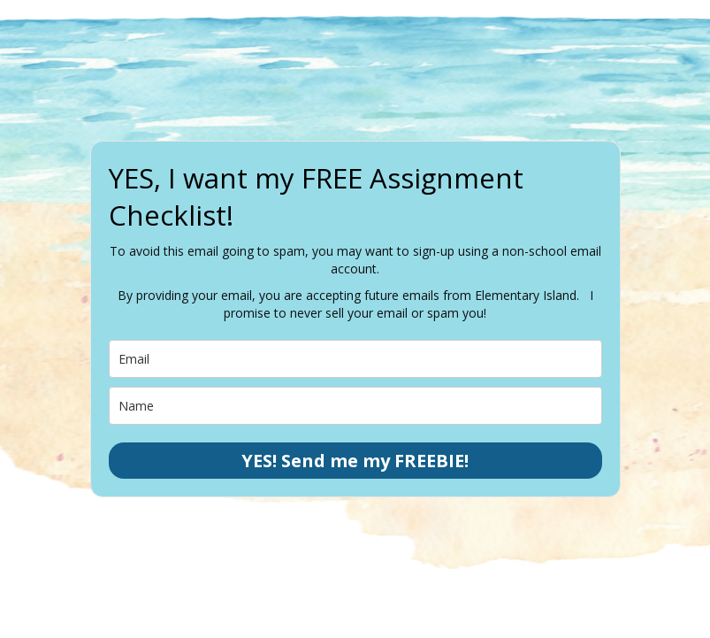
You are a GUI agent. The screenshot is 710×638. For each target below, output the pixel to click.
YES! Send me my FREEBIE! (355, 461)
